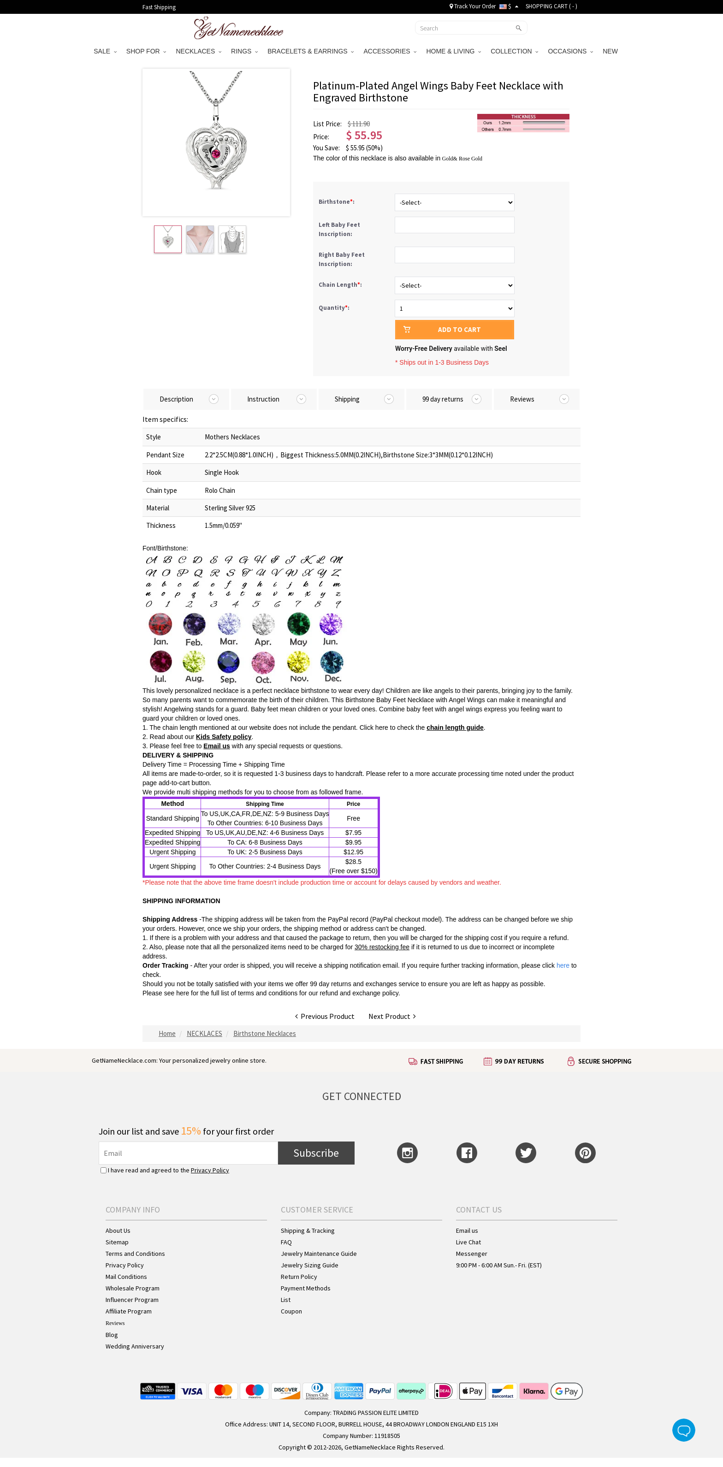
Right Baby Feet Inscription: (342, 259)
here (182, 993)
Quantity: (334, 308)
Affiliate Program (129, 1311)
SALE (105, 51)
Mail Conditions (126, 1276)
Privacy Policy (210, 1170)
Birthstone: (337, 202)
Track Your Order (473, 6)
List (285, 1299)
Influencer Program (132, 1299)
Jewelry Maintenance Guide (319, 1253)
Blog (112, 1335)
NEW (611, 51)
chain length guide (455, 727)
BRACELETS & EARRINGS (310, 51)
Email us (216, 746)
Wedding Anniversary (135, 1346)
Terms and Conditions (135, 1253)
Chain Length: (341, 285)
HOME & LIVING (453, 51)
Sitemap (117, 1242)
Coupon (291, 1311)
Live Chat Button (683, 1430)
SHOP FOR (146, 51)
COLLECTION (514, 51)
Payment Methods (306, 1288)
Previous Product (325, 1016)
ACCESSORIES (389, 51)
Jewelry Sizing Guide (309, 1265)
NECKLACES (198, 51)
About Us (118, 1230)
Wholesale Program (133, 1288)
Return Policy (299, 1276)
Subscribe (316, 1153)
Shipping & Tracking (308, 1230)
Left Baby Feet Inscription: (339, 229)
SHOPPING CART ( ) (551, 6)
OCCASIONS (570, 51)
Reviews (115, 1323)
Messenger (471, 1253)
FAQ (286, 1242)
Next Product (392, 1016)
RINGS (244, 51)
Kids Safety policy (224, 736)
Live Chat (468, 1242)
